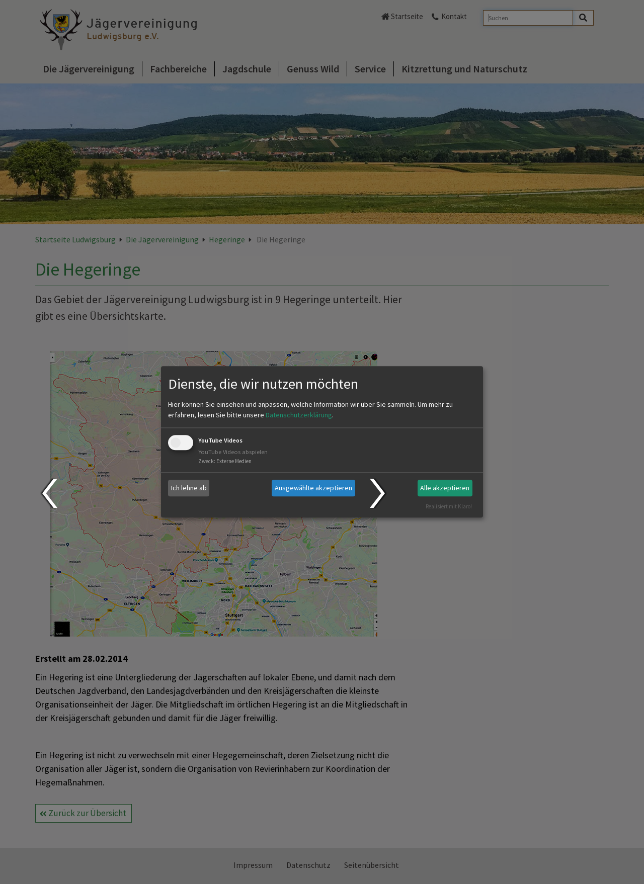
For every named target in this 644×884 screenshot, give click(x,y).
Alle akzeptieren (444, 487)
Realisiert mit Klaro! (449, 506)
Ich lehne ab (189, 487)
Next (378, 493)
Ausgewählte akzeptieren (313, 487)
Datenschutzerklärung (299, 414)
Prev (49, 493)
